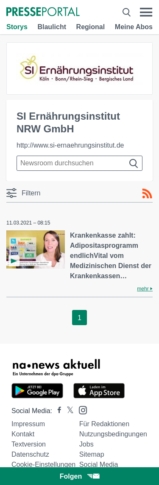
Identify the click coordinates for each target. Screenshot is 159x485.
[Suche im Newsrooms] (79, 163)
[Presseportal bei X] (67, 410)
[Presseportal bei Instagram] (80, 409)
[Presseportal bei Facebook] (56, 410)
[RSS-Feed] (147, 193)
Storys (17, 26)
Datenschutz (30, 454)
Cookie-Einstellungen (43, 464)
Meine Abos (134, 26)
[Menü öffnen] (146, 12)
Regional (90, 26)
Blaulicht (51, 26)
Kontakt (22, 434)
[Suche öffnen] (126, 12)
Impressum (28, 423)
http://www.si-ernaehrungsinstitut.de (70, 145)
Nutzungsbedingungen (113, 434)
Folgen (79, 476)
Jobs (86, 444)
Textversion (28, 444)
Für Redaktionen (104, 423)
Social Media (98, 464)
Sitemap (91, 454)
